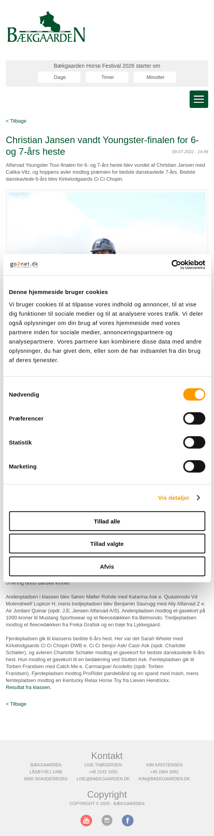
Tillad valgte (106, 543)
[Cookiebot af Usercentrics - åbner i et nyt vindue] (171, 265)
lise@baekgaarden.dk (103, 778)
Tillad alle (107, 521)
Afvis (107, 566)
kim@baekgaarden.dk (164, 778)
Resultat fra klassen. (28, 687)
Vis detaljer (174, 497)
